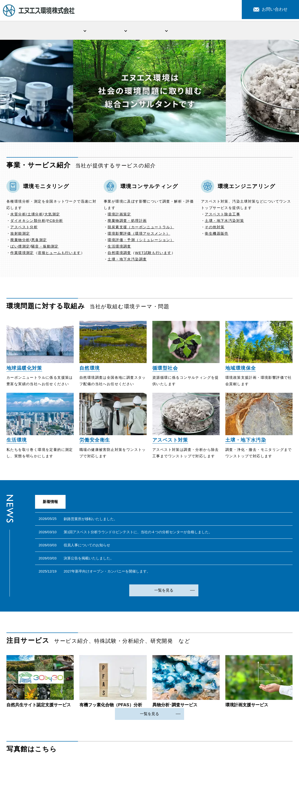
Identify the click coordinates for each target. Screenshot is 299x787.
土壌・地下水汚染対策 (224, 221)
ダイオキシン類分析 (28, 221)
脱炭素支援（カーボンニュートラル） (141, 228)
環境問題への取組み (149, 30)
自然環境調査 (119, 254)
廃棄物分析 (20, 241)
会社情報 (67, 31)
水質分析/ (18, 215)
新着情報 (190, 31)
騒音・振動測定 (45, 247)
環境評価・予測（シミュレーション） (141, 241)
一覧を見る (163, 591)
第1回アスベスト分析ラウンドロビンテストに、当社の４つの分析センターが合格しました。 (138, 533)
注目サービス (231, 31)
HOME (27, 31)
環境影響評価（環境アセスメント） (139, 234)
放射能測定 (20, 234)
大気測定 (52, 215)
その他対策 (214, 228)
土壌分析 (35, 215)
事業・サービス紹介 (108, 30)
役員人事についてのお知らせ (87, 546)
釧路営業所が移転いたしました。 (90, 520)
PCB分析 (55, 221)
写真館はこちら (31, 750)
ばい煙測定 (20, 247)
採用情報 (272, 31)
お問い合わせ (270, 9)
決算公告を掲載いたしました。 (89, 559)
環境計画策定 (119, 215)
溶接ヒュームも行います (59, 254)
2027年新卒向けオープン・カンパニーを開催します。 (107, 572)
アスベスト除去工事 (222, 215)
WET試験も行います (153, 254)
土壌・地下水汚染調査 (127, 260)
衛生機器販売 (216, 234)
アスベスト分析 (24, 228)
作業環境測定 (22, 254)
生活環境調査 (119, 247)
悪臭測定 (39, 241)
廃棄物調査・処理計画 (127, 221)
